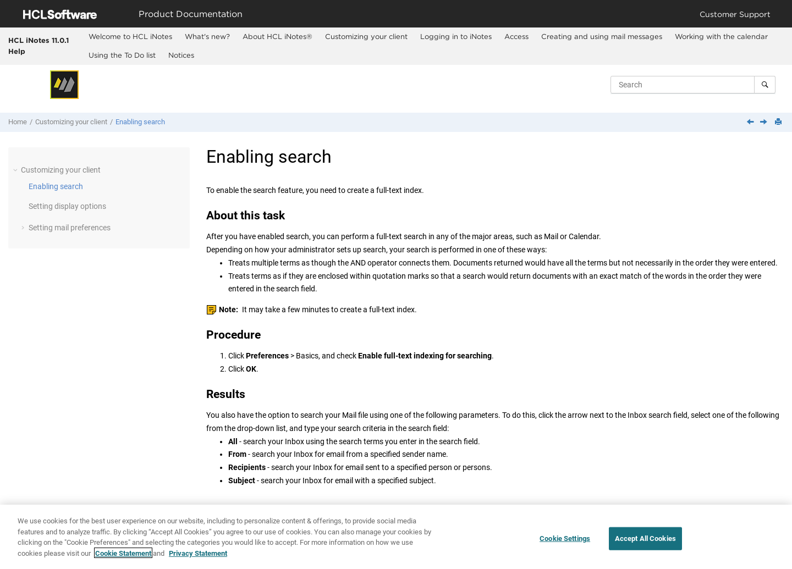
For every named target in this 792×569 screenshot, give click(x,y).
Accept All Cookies (645, 546)
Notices (181, 55)
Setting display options (67, 206)
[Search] (765, 84)
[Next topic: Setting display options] (764, 122)
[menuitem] (130, 36)
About (277, 36)
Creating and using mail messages (601, 36)
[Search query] (693, 84)
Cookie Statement (123, 560)
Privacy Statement (198, 560)
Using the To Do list (122, 55)
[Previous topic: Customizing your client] (751, 122)
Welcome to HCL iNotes (130, 36)
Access (516, 36)
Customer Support (735, 14)
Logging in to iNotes (456, 36)
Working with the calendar (721, 36)
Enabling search (140, 122)
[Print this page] (779, 122)
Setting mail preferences (70, 227)
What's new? (207, 36)
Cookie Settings (565, 546)
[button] (16, 170)
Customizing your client (366, 36)
